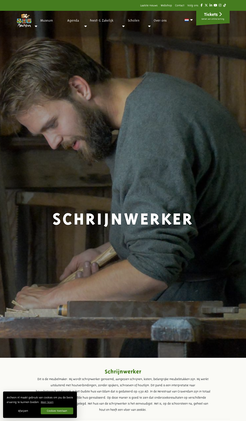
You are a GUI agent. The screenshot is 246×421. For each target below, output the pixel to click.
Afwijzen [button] (23, 410)
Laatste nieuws (149, 5)
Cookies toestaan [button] (57, 410)
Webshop (166, 5)
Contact (179, 5)
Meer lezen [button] (47, 402)
